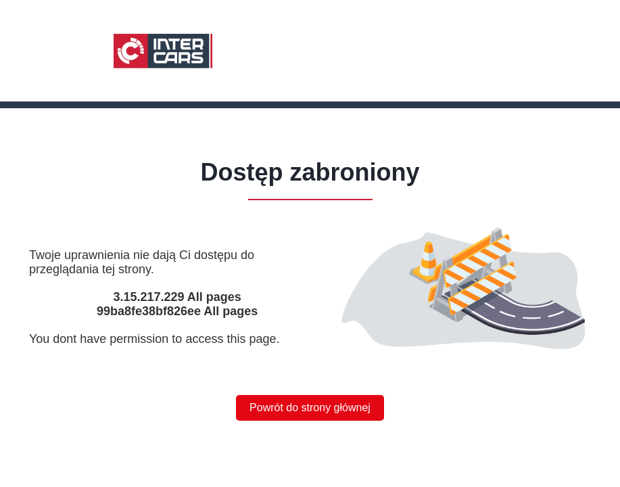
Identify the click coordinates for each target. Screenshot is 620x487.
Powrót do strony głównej (310, 407)
